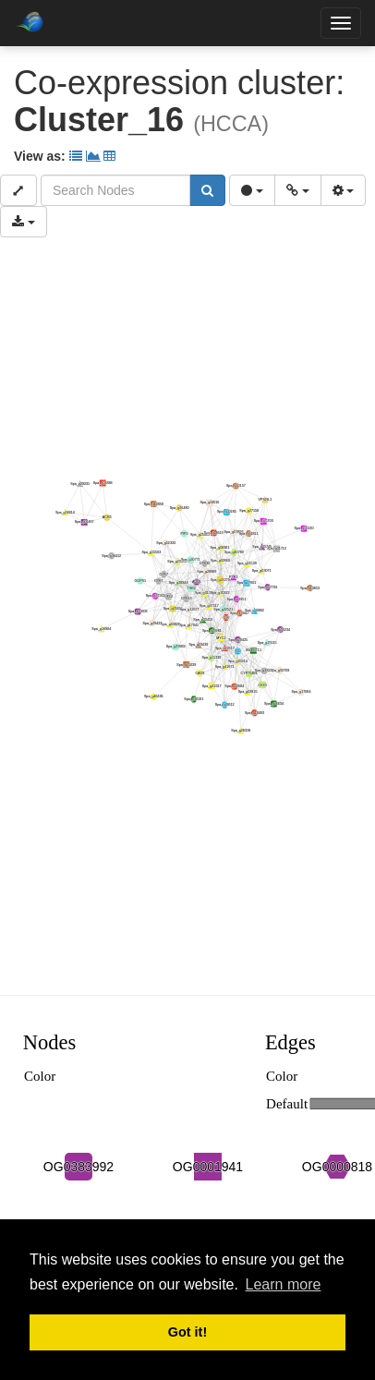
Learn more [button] (283, 1284)
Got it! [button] (187, 1332)
